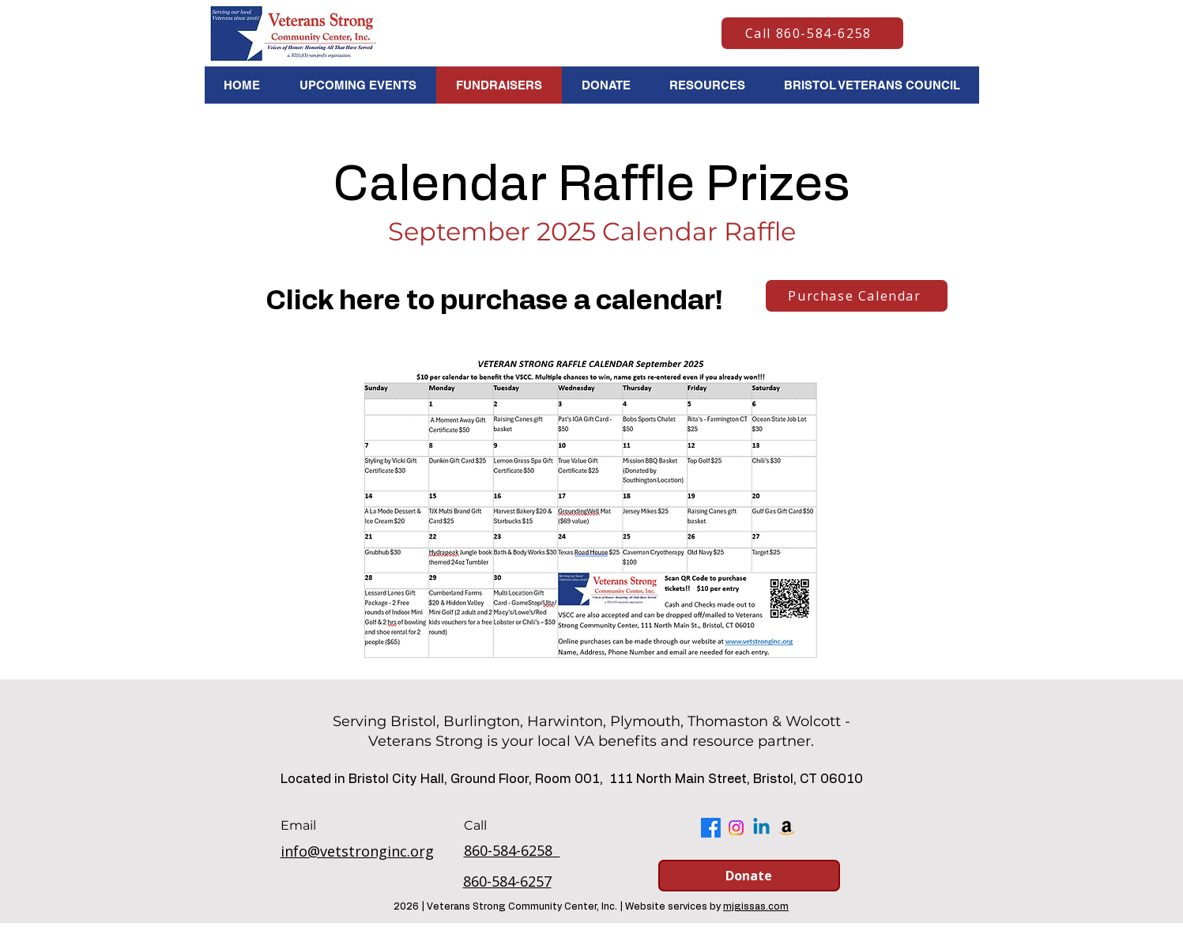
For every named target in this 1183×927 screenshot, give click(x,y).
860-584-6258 (512, 850)
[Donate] (749, 875)
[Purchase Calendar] (857, 296)
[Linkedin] (761, 828)
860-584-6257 (507, 881)
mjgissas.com (756, 906)
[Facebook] (711, 828)
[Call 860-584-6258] (812, 33)
